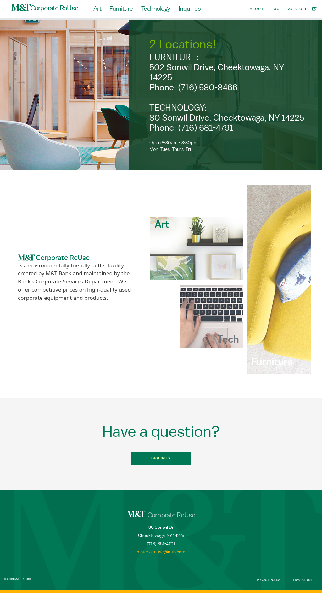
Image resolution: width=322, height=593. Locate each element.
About (256, 9)
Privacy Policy (269, 580)
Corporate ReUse (44, 8)
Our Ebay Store (290, 9)
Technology (155, 9)
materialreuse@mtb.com (161, 552)
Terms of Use (302, 580)
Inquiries (190, 9)
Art (97, 9)
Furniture (121, 9)
